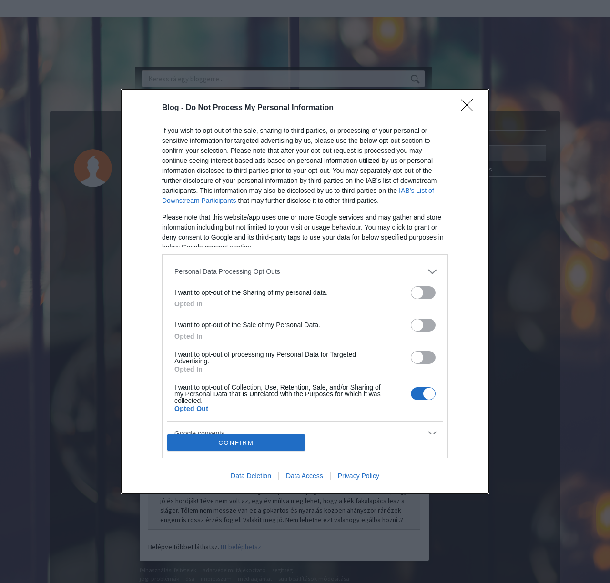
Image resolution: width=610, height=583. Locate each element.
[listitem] (305, 272)
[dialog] (305, 291)
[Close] (470, 108)
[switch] (423, 292)
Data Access (304, 476)
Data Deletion (251, 476)
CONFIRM (236, 442)
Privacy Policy (358, 476)
